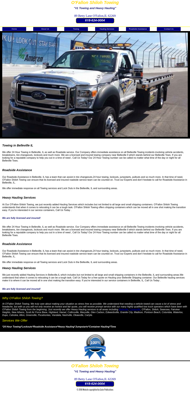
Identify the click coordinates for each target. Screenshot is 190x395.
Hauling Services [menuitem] (107, 29)
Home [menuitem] (14, 29)
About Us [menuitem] (45, 29)
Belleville (123, 309)
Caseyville (135, 309)
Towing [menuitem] (76, 29)
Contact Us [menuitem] (169, 29)
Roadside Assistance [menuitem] (138, 29)
